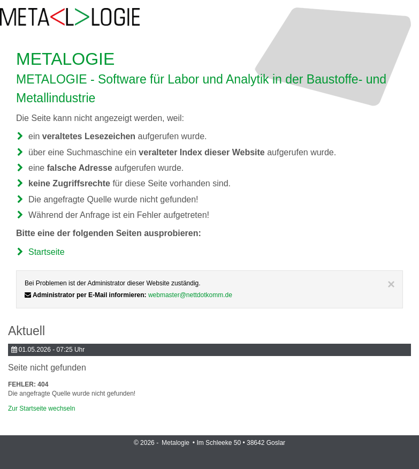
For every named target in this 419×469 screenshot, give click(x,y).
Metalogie (176, 443)
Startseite (46, 251)
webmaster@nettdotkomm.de (190, 295)
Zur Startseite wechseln (41, 408)
